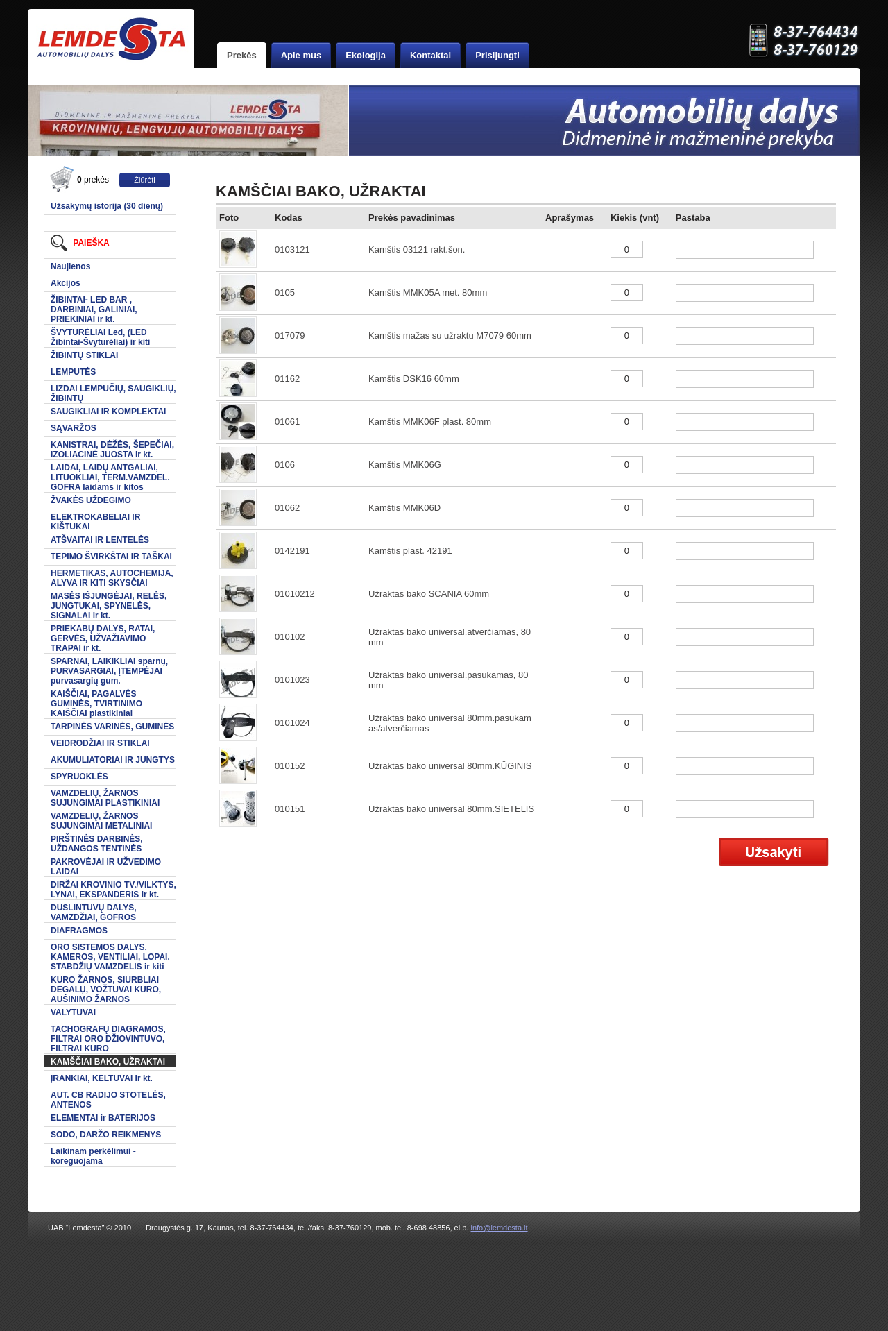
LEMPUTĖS (73, 372)
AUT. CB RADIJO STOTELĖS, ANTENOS (108, 1100)
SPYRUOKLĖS (79, 776)
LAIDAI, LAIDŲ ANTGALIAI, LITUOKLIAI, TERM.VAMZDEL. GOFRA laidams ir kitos (110, 477)
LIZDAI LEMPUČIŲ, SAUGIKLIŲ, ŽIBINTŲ (113, 393)
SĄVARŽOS (73, 428)
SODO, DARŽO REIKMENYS (106, 1134)
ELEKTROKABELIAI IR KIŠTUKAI (95, 522)
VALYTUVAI (73, 1012)
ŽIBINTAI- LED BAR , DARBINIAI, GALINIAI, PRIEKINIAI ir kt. (94, 309)
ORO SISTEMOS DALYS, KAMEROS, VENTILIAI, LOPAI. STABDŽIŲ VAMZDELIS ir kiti (110, 957)
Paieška (80, 243)
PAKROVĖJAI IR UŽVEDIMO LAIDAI (106, 866)
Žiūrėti (144, 180)
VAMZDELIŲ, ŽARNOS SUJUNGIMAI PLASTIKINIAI (105, 798)
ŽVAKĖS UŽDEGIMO (91, 500)
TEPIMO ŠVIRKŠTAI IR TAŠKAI (111, 556)
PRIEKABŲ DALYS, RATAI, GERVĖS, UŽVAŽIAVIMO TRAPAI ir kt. (103, 638)
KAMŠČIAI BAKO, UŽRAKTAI (108, 1062)
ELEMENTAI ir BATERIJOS (103, 1118)
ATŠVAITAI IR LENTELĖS (100, 540)
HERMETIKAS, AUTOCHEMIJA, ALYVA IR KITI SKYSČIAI (112, 578)
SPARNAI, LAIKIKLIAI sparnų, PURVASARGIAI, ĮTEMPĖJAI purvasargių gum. (109, 671)
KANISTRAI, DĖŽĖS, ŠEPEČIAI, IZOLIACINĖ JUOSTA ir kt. (112, 449)
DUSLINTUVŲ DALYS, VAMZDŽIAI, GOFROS (94, 912)
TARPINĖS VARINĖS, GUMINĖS (112, 726)
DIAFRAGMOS (79, 930)
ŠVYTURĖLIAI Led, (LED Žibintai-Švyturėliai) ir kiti (100, 337)
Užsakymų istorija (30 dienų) (107, 206)
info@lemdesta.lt (498, 1227)
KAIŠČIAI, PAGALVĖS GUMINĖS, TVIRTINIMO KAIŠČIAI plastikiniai (96, 703)
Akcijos (65, 283)
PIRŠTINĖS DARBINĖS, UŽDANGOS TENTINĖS (97, 844)
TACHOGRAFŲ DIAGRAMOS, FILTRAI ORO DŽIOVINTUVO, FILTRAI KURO (108, 1038)
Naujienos (70, 266)
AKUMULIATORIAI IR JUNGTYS (113, 760)
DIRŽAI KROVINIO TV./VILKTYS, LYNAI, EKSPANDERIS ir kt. (113, 889)
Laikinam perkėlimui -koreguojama (93, 1156)
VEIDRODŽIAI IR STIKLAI (100, 743)
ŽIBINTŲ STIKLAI (84, 355)
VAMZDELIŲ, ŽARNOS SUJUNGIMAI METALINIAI (101, 821)
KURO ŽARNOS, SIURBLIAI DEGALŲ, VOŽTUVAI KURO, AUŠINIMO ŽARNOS (106, 989)
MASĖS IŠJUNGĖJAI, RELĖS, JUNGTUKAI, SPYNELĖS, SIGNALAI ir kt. (108, 605)
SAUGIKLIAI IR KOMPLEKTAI (108, 411)
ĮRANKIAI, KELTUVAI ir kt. (102, 1078)
